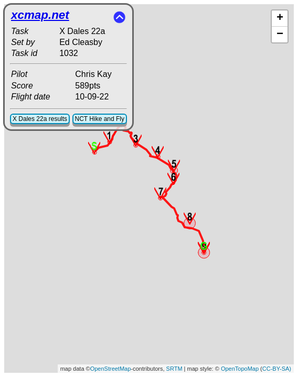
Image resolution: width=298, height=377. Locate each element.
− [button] (279, 34)
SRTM (174, 368)
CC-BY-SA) (276, 368)
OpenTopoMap (240, 368)
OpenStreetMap (110, 368)
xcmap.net (40, 14)
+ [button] (279, 18)
